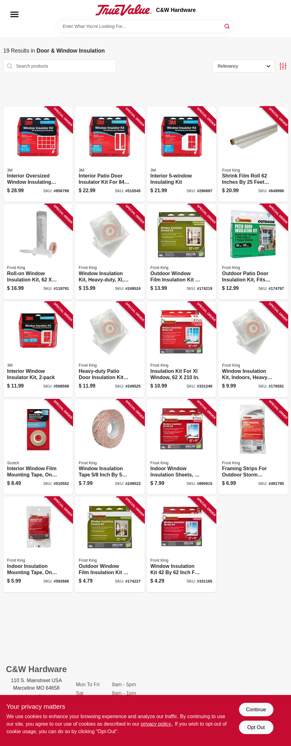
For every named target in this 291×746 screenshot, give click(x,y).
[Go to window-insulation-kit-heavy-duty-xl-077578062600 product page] (110, 252)
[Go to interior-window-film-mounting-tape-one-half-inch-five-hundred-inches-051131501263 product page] (38, 447)
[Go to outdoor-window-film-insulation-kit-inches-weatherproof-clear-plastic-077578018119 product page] (110, 544)
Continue (256, 709)
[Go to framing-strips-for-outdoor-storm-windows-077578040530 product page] (253, 447)
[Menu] (14, 14)
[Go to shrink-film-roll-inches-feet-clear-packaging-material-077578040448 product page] (253, 154)
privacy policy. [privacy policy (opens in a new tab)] (156, 724)
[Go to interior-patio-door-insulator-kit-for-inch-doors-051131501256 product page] (110, 154)
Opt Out (256, 727)
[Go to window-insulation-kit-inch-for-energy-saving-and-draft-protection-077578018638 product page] (181, 544)
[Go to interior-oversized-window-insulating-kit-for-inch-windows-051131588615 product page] (38, 154)
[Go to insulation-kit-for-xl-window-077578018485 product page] (181, 349)
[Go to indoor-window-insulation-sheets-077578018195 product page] (181, 447)
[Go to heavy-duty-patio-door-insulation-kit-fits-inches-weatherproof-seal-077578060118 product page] (110, 349)
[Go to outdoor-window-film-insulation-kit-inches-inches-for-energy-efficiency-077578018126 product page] (181, 252)
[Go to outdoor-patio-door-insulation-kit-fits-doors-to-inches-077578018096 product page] (253, 252)
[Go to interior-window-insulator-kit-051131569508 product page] (38, 349)
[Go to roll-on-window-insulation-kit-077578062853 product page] (38, 252)
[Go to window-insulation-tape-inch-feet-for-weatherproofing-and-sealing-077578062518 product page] (110, 447)
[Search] (227, 26)
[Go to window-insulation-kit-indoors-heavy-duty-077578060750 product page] (253, 349)
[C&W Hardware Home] (123, 10)
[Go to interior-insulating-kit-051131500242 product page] (181, 154)
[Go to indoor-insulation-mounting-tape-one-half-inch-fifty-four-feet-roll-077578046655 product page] (38, 544)
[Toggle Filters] (283, 66)
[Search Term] (145, 26)
